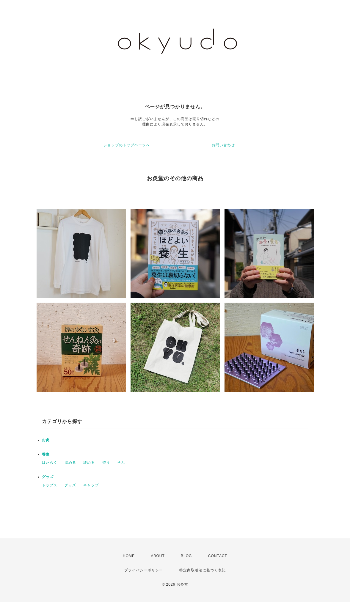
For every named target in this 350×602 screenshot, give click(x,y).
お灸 (46, 440)
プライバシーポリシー (143, 570)
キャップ (91, 485)
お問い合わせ (223, 145)
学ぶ (121, 462)
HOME (129, 556)
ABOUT (157, 556)
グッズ (48, 477)
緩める (89, 462)
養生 (46, 454)
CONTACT (217, 556)
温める (70, 462)
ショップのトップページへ (126, 145)
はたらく (49, 462)
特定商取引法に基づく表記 (202, 570)
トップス (49, 485)
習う (106, 462)
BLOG (186, 556)
